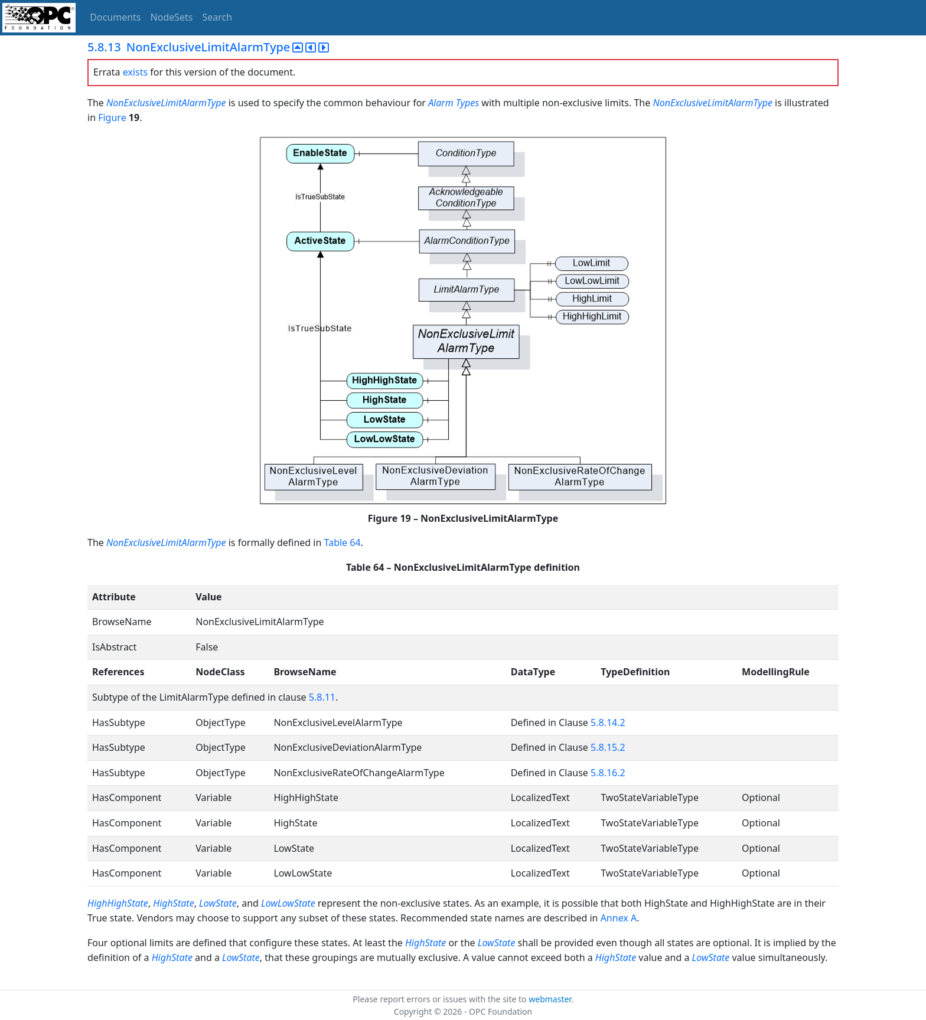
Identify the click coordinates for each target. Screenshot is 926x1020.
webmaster (550, 999)
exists (135, 72)
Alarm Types (453, 102)
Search (218, 17)
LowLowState (288, 903)
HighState (173, 903)
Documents (115, 17)
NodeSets (172, 17)
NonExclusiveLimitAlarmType (166, 102)
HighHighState (117, 903)
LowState (218, 903)
